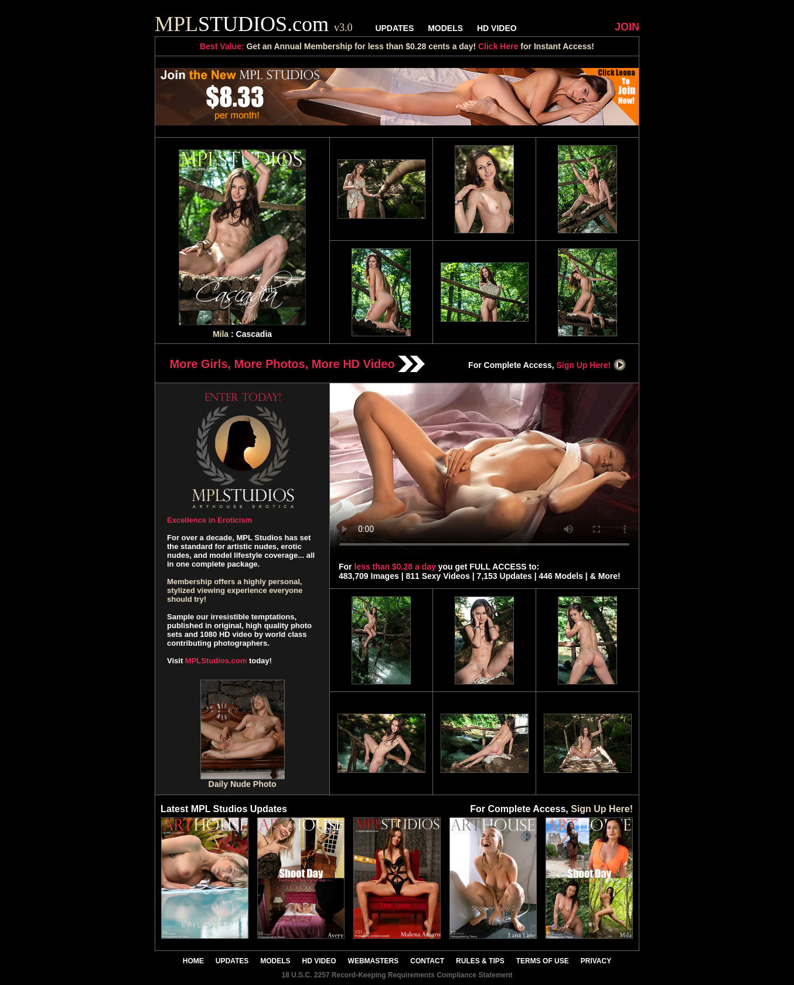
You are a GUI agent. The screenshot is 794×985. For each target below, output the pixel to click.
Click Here (498, 46)
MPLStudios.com (216, 660)
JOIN (627, 27)
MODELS (445, 28)
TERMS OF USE (542, 961)
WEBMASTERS (373, 961)
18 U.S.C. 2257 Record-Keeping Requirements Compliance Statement (396, 975)
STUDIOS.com (254, 24)
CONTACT (427, 961)
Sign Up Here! (592, 365)
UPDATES (394, 28)
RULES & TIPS (480, 961)
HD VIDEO (497, 28)
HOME (193, 961)
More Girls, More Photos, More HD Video (297, 363)
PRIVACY (596, 961)
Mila (221, 334)
